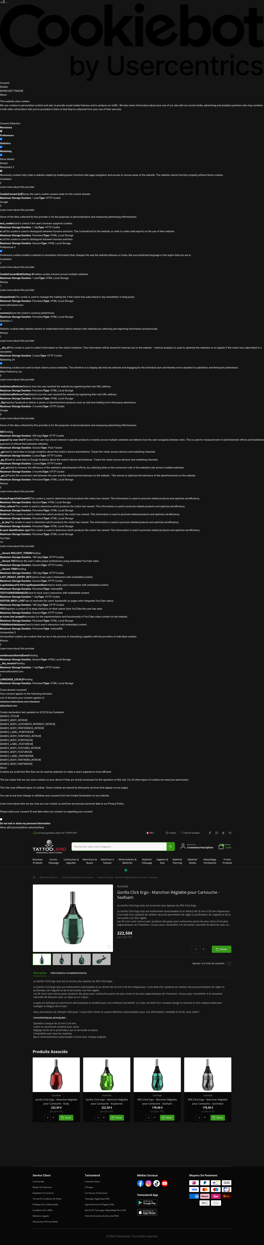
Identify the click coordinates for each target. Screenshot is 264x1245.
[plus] (203, 949)
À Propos (89, 1187)
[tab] (40, 973)
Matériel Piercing (177, 861)
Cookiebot (58, 712)
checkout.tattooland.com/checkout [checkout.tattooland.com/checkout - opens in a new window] (20, 701)
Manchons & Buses (90, 861)
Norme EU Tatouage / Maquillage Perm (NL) (105, 1210)
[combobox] (123, 846)
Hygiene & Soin (162, 861)
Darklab (122, 886)
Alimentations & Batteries (128, 861)
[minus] (188, 949)
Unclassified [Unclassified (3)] (8, 632)
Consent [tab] (4, 82)
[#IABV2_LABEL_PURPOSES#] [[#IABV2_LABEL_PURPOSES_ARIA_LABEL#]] (17, 732)
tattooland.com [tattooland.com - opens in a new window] (8, 705)
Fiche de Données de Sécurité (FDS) (102, 1215)
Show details (7, 159)
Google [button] (132, 204)
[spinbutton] (196, 949)
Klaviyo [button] (132, 284)
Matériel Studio (192, 861)
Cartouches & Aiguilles (71, 861)
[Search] (119, 846)
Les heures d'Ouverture (96, 1193)
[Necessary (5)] (7, 167)
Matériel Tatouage (147, 861)
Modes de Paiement (42, 1187)
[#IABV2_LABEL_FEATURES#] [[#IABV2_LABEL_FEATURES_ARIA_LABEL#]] (16, 744)
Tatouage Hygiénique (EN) (97, 1198)
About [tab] (3, 94)
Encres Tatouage (53, 861)
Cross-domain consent (13, 689)
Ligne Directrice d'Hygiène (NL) (99, 1204)
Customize (15, 827)
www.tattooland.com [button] (132, 307)
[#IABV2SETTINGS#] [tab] (11, 90)
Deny (41, 827)
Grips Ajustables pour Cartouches (77, 877)
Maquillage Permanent (210, 861)
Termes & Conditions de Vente (47, 1198)
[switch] (1, 139)
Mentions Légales (41, 1215)
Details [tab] (4, 86)
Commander (38, 1181)
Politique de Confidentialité (45, 1204)
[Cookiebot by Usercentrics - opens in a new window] (132, 42)
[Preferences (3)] (7, 247)
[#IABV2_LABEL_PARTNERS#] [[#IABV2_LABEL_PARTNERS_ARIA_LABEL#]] (16, 755)
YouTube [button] (132, 540)
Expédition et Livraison (43, 1193)
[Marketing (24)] (7, 360)
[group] (42, 959)
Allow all (4, 827)
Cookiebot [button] (132, 181)
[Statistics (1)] (6, 321)
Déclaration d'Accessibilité (45, 1221)
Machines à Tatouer (107, 861)
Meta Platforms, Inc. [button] (132, 374)
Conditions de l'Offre (43, 1210)
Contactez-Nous (92, 1181)
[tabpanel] (132, 1009)
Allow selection (29, 827)
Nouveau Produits (37, 861)
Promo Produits (227, 861)
